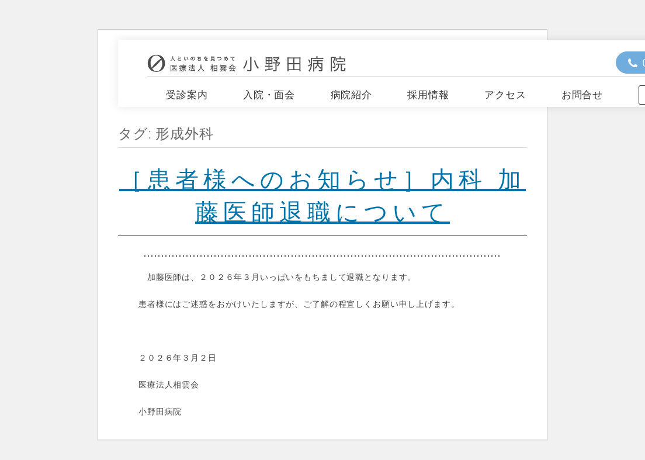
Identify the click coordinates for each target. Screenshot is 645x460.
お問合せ (582, 95)
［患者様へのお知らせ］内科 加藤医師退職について (322, 194)
